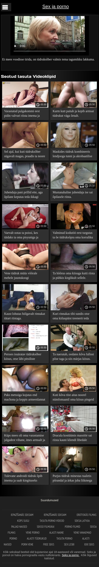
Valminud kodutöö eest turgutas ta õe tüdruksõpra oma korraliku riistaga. (73, 235)
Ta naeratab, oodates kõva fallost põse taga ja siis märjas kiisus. (73, 356)
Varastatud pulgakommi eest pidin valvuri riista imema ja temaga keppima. (22, 114)
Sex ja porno (55, 6)
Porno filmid (72, 526)
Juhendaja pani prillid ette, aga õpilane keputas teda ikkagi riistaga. (23, 195)
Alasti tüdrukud (37, 538)
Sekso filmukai (46, 526)
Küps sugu (23, 521)
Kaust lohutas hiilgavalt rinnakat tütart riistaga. (24, 316)
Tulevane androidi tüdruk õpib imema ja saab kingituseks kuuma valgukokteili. (23, 478)
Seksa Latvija (82, 521)
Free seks (48, 544)
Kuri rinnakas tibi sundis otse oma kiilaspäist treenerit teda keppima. (71, 316)
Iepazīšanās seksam (22, 515)
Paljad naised (19, 526)
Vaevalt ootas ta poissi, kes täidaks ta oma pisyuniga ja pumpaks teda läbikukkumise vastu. (22, 235)
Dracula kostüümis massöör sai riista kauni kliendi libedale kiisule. (72, 438)
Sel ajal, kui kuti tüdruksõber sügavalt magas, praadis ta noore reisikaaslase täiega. (24, 154)
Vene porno (32, 532)
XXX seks (89, 544)
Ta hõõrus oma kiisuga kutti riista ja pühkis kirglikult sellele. (74, 275)
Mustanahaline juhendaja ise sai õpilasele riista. (73, 194)
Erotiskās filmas (86, 515)
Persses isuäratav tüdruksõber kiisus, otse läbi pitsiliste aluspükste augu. (22, 357)
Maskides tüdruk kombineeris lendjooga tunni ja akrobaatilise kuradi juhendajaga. (72, 154)
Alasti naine (56, 532)
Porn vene (27, 544)
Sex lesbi (69, 544)
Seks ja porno (71, 555)
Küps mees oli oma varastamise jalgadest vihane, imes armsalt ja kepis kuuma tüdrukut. (24, 438)
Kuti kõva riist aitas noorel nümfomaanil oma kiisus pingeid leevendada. (73, 397)
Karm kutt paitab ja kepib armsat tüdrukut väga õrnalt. (73, 113)
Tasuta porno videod (52, 521)
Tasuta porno (64, 538)
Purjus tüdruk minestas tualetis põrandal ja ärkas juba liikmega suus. (72, 478)
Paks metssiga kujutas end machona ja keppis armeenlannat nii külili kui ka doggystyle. (24, 397)
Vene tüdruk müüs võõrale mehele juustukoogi (20, 275)
